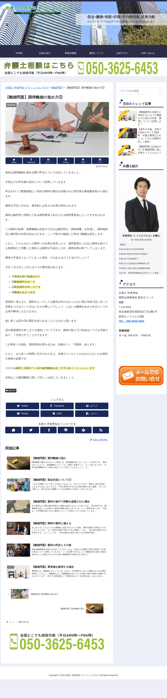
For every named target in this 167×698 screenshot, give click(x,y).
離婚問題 (11, 390)
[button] (160, 91)
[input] (141, 91)
